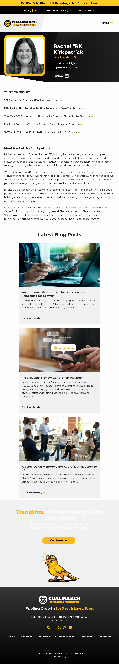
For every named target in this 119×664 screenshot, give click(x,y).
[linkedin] (54, 627)
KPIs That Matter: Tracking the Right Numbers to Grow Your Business (43, 108)
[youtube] (70, 627)
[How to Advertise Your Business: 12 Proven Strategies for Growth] (59, 283)
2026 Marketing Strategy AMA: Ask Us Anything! (31, 100)
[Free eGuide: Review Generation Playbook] (59, 370)
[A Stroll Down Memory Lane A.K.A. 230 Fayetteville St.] (59, 457)
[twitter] (59, 627)
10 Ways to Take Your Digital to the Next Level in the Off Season (41, 132)
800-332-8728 (59, 620)
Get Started (57, 540)
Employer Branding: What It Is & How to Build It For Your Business (41, 124)
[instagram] (65, 627)
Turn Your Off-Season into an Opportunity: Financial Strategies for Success (47, 116)
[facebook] (48, 627)
